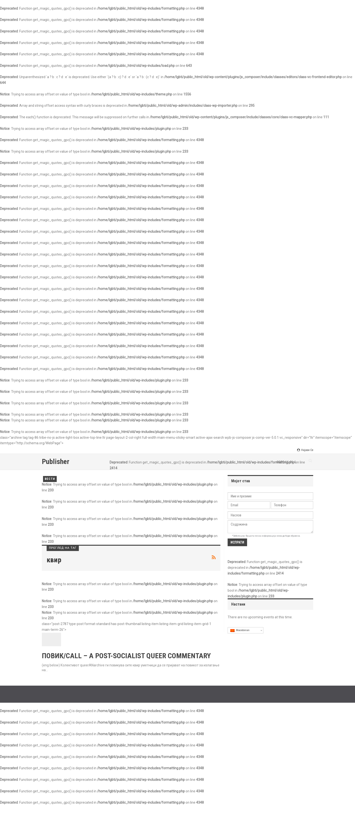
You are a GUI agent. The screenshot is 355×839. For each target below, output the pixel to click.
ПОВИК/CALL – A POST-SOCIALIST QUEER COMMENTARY (126, 655)
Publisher (55, 461)
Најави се (305, 450)
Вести (50, 479)
